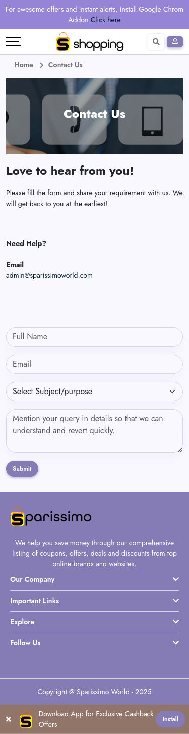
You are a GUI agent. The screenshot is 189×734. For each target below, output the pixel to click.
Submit (22, 468)
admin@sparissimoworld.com (49, 275)
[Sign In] (175, 41)
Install (170, 719)
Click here (106, 20)
